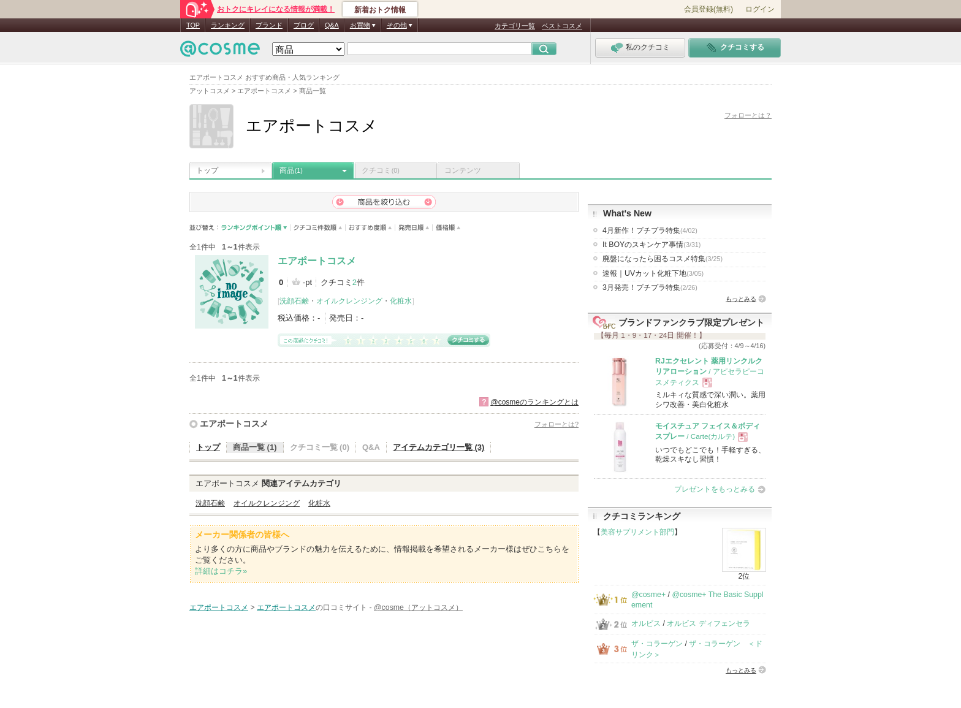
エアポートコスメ (317, 261)
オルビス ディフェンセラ (708, 623)
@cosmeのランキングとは (534, 402)
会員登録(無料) (708, 9)
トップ (207, 170)
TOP (193, 25)
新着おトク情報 (380, 10)
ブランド (269, 25)
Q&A (332, 25)
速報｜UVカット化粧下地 (653, 273)
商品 (291, 170)
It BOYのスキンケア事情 (651, 244)
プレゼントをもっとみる (714, 489)
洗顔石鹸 (294, 301)
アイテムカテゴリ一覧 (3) (439, 447)
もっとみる (741, 298)
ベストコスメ (562, 25)
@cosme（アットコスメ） (418, 607)
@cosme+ (648, 594)
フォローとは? (556, 424)
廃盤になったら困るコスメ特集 (662, 258)
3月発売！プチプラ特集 (649, 287)
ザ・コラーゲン (657, 643)
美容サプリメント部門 (637, 532)
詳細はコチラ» (221, 571)
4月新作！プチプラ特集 (649, 230)
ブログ (304, 25)
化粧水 (401, 301)
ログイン (760, 9)
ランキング (228, 25)
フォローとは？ (748, 115)
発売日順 (414, 227)
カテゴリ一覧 (515, 25)
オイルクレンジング (349, 301)
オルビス (646, 623)
